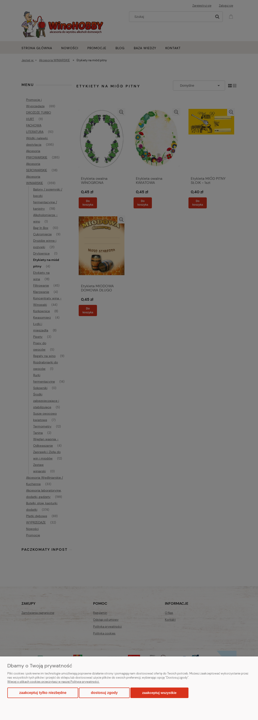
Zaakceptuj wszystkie (159, 693)
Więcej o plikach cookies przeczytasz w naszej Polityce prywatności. (53, 682)
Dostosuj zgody (104, 693)
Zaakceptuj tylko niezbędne (42, 693)
